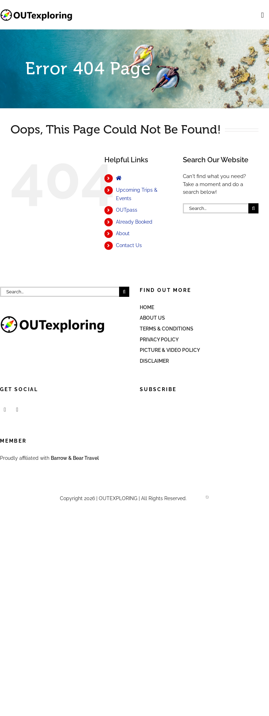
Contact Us (129, 245)
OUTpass (126, 210)
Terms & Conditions (166, 329)
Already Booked (134, 222)
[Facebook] (5, 409)
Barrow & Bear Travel (75, 458)
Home (147, 307)
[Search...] (215, 208)
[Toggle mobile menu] (262, 15)
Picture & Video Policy (170, 350)
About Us (152, 318)
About (123, 233)
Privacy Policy (159, 339)
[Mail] (17, 409)
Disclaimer (154, 361)
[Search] (253, 208)
